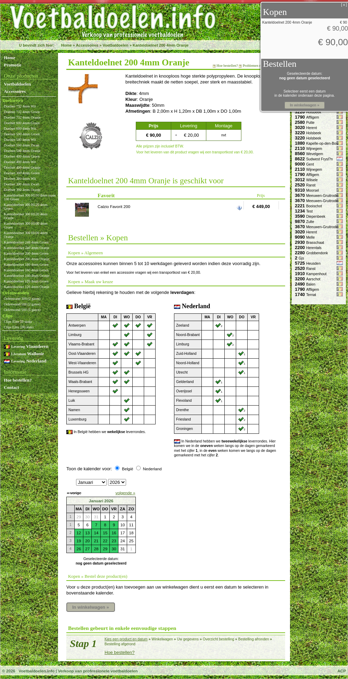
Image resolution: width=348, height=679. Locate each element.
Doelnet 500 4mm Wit (20, 140)
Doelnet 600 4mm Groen (22, 123)
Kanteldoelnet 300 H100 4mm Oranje (26, 235)
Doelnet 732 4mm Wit (20, 106)
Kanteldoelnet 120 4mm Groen (26, 281)
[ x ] (344, 5)
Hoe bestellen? (18, 380)
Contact (11, 387)
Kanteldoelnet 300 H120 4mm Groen (26, 206)
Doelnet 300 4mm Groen (22, 173)
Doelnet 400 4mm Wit (20, 162)
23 (113, 540)
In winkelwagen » (90, 607)
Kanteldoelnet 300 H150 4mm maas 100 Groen (30, 197)
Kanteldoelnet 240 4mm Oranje (26, 248)
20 (87, 540)
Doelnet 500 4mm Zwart (21, 145)
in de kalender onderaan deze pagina (304, 95)
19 (78, 540)
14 (96, 532)
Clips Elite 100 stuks (19, 327)
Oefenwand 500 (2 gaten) (22, 304)
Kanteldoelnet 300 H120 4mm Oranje (26, 216)
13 (87, 532)
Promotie (13, 64)
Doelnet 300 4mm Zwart (21, 184)
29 (105, 548)
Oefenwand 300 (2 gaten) (22, 299)
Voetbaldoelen (115, 45)
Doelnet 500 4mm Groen (22, 134)
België (127, 468)
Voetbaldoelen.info (36, 671)
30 (113, 548)
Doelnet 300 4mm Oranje (22, 190)
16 (113, 532)
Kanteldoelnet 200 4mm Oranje (161, 45)
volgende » (125, 492)
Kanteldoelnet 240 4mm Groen (26, 242)
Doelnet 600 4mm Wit (20, 128)
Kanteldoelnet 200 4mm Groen (26, 253)
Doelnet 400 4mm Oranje (22, 167)
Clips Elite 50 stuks (18, 321)
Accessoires (87, 45)
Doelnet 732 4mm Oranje (22, 117)
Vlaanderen (26, 346)
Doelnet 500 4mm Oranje (22, 151)
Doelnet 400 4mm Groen (22, 156)
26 (78, 548)
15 (105, 532)
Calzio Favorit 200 (114, 206)
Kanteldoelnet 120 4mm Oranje (26, 287)
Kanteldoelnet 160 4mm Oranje (26, 276)
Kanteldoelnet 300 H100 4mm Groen (26, 225)
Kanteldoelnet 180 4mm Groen (26, 264)
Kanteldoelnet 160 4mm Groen (26, 270)
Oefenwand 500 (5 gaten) (22, 310)
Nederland (25, 361)
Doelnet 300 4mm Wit (20, 179)
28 (96, 548)
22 (105, 540)
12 (78, 532)
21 (96, 540)
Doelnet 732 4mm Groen (22, 112)
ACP (341, 671)
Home (66, 45)
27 (87, 548)
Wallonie (24, 353)
